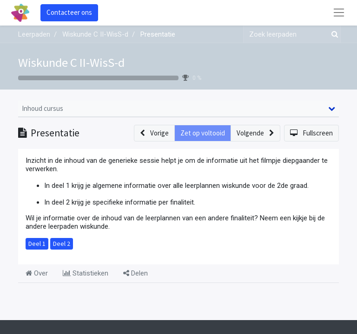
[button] (154, 133)
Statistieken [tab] (85, 273)
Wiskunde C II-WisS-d (71, 62)
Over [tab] (37, 273)
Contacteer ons (69, 12)
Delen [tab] (135, 273)
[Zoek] (332, 34)
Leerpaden (34, 34)
